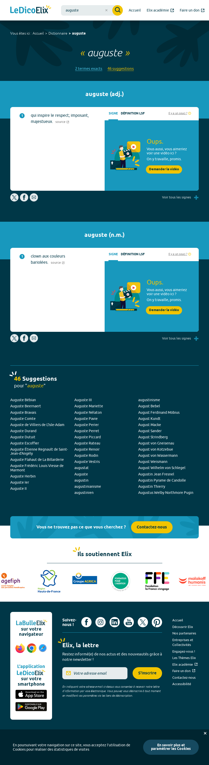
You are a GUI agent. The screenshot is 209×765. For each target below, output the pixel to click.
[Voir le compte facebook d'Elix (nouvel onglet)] (86, 622)
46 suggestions (120, 68)
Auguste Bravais (23, 412)
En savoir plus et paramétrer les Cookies (171, 747)
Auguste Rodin (86, 455)
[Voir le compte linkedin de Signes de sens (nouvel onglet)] (115, 622)
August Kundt (149, 419)
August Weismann (152, 462)
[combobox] (92, 10)
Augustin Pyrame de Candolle (162, 480)
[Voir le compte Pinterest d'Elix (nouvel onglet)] (157, 622)
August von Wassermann (158, 455)
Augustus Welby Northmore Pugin (165, 493)
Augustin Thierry (151, 486)
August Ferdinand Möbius (159, 412)
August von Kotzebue (155, 449)
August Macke (149, 425)
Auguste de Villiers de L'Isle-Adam (37, 425)
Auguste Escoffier (24, 443)
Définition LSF (133, 113)
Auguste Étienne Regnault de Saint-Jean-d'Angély (39, 451)
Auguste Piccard (87, 437)
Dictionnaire (57, 33)
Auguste (81, 474)
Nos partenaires (184, 633)
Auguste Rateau (87, 443)
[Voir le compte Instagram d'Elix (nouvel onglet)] (100, 622)
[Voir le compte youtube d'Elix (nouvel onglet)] (129, 622)
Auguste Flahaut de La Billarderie (37, 460)
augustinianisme (87, 486)
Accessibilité (181, 684)
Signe (113, 113)
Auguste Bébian (23, 400)
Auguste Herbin (23, 476)
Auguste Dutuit (22, 437)
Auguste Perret (86, 431)
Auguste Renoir (86, 449)
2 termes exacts (88, 68)
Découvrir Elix (182, 627)
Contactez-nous (152, 527)
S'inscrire (147, 673)
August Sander (150, 431)
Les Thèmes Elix (184, 658)
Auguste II (18, 488)
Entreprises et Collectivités (182, 642)
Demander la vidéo (164, 169)
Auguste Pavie (86, 419)
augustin (81, 480)
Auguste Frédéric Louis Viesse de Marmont (37, 468)
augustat (81, 468)
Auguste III (83, 400)
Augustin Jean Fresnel (156, 474)
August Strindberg (153, 437)
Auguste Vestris (87, 462)
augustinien (84, 493)
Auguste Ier (19, 482)
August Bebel (149, 406)
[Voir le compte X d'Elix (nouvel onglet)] (143, 622)
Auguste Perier (86, 425)
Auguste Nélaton (88, 412)
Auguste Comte (23, 419)
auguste (79, 33)
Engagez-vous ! (183, 651)
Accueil (38, 33)
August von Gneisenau (156, 443)
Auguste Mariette (88, 406)
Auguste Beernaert (25, 406)
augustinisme (149, 400)
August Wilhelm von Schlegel (161, 468)
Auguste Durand (23, 431)
